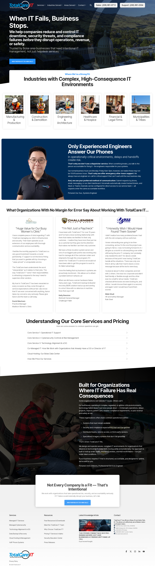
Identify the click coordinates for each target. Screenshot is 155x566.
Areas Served (70, 5)
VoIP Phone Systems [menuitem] (16, 542)
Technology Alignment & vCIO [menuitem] (19, 529)
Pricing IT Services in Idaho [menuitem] (53, 534)
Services (41, 5)
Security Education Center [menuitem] (53, 538)
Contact (82, 5)
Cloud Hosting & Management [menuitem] (19, 538)
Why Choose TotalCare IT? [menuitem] (53, 529)
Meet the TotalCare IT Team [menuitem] (54, 525)
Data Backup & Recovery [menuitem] (18, 534)
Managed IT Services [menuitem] (16, 521)
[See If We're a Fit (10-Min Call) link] (22, 61)
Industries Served (54, 5)
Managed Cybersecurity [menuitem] (17, 525)
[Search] (90, 5)
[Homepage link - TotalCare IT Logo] (21, 558)
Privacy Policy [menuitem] (13, 561)
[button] (126, 551)
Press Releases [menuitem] (49, 542)
